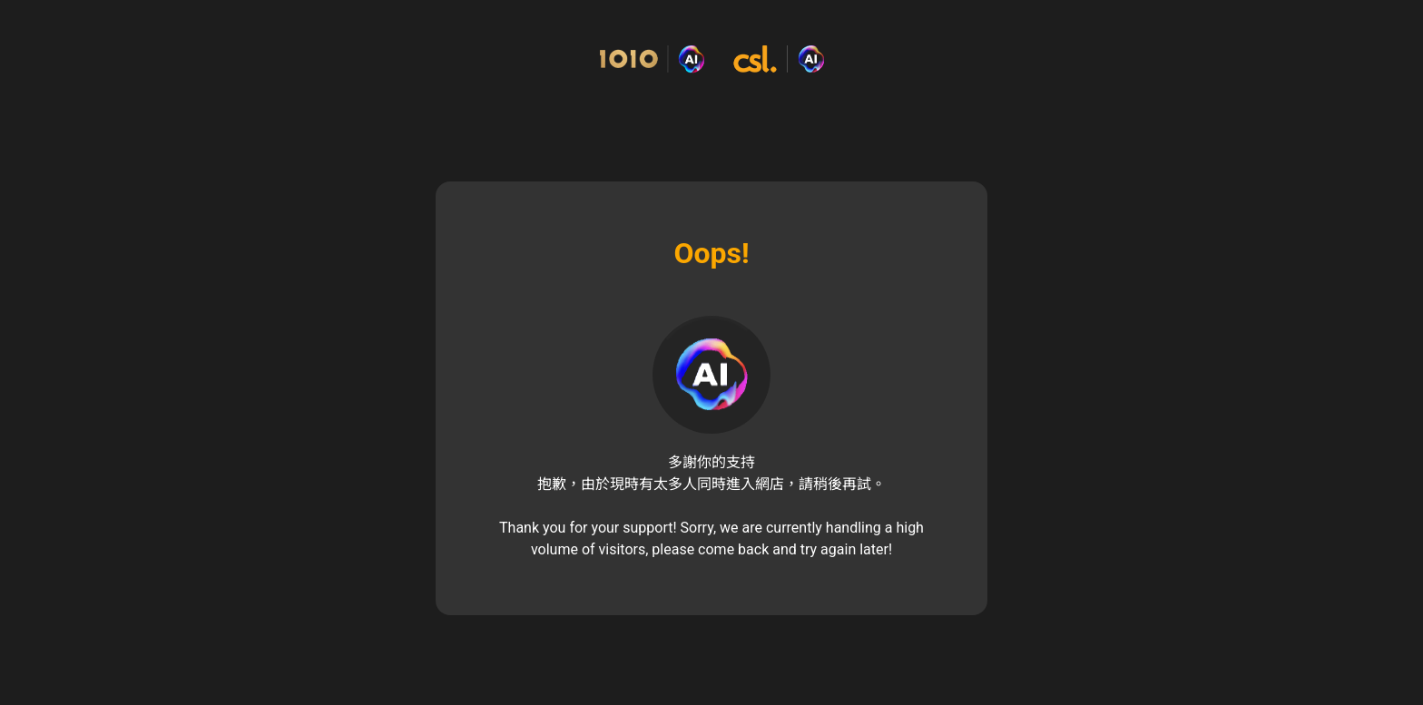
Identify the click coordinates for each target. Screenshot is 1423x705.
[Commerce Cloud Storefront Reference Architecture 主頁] (711, 59)
